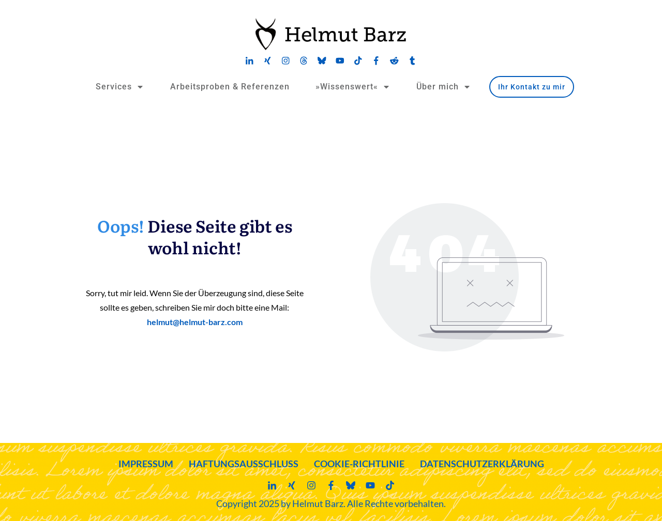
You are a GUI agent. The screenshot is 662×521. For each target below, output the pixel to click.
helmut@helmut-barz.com (195, 322)
